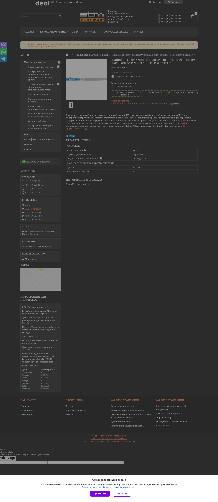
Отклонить (122, 494)
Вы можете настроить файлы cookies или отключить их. (108, 487)
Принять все (100, 494)
